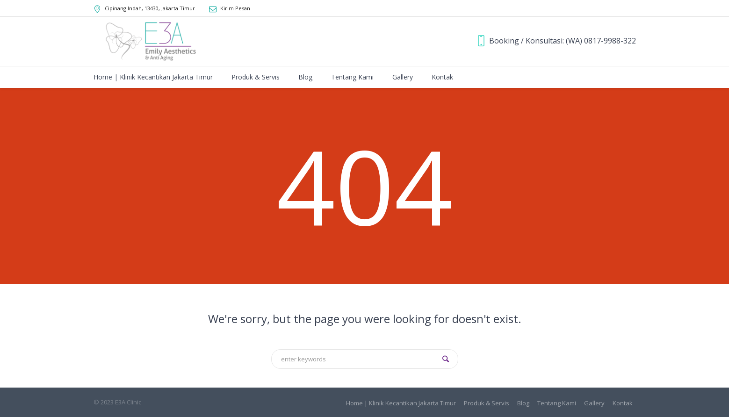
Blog (523, 403)
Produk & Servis (486, 403)
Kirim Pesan (235, 8)
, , (150, 8)
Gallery (594, 403)
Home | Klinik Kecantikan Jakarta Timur (401, 403)
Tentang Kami (556, 403)
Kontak (623, 403)
